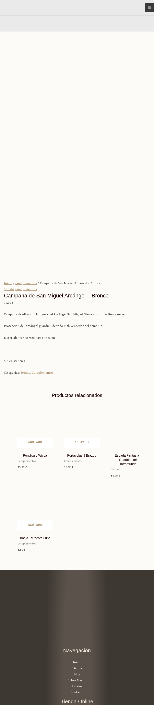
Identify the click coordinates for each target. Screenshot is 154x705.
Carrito (77, 607)
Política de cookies (137, 694)
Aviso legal (103, 688)
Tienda (77, 556)
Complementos (26, 171)
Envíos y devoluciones (77, 625)
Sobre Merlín (77, 568)
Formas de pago (77, 619)
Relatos (77, 574)
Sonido (9, 177)
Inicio (8, 171)
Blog (77, 562)
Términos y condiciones (77, 613)
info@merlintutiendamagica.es (77, 646)
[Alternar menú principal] (149, 7)
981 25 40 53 (77, 652)
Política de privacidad (134, 688)
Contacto (77, 580)
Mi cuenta (77, 601)
